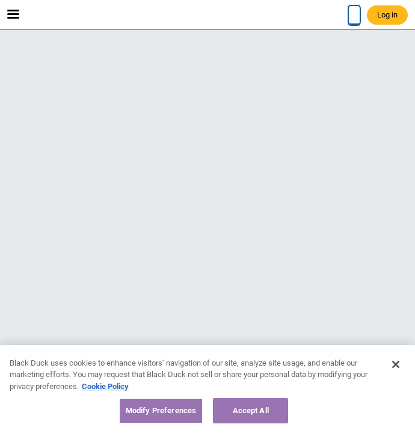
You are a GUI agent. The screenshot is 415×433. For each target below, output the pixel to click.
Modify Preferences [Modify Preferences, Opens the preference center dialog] (161, 410)
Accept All (251, 410)
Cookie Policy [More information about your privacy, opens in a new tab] (105, 386)
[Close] (396, 364)
